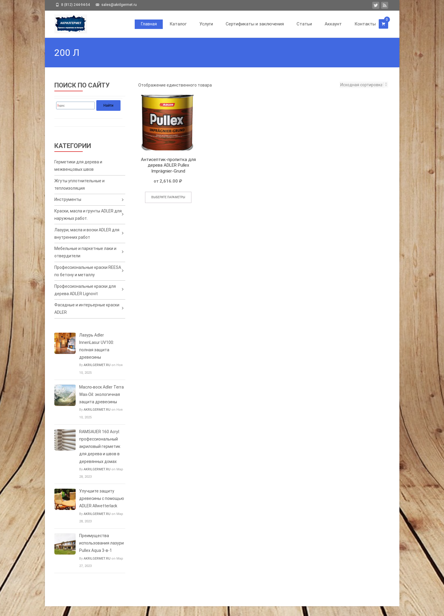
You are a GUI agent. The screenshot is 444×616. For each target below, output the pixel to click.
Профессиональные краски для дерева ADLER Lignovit (85, 298)
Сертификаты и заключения (255, 24)
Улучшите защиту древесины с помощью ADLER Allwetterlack (101, 508)
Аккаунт (333, 24)
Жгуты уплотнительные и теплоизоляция (79, 186)
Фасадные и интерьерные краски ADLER (86, 318)
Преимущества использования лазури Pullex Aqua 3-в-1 (101, 553)
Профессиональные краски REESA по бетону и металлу (87, 278)
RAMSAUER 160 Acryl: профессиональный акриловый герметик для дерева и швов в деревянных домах (99, 456)
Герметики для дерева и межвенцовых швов (78, 166)
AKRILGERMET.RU (97, 375)
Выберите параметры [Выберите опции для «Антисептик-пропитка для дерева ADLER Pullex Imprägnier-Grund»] (168, 197)
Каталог (178, 24)
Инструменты (67, 202)
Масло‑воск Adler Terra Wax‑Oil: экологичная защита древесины (101, 404)
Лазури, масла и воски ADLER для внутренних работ (86, 238)
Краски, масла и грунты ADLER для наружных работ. (88, 218)
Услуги (206, 24)
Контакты (365, 24)
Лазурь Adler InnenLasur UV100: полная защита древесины (96, 356)
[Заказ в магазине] (362, 85)
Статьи (304, 24)
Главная (149, 24)
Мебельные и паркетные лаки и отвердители (85, 258)
